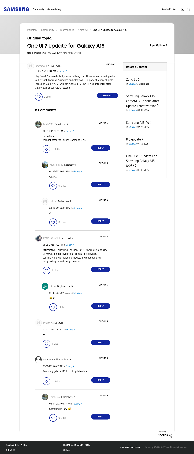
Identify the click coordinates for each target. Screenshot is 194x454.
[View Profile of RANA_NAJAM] (50, 238)
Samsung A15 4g (137, 123)
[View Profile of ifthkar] (53, 201)
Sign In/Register (169, 9)
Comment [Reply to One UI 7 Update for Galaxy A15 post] (107, 95)
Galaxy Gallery (54, 9)
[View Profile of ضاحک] (53, 286)
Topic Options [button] (157, 45)
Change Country (130, 447)
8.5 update (133, 139)
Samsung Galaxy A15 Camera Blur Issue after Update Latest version (142, 101)
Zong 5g (131, 79)
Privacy (10, 450)
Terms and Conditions (76, 445)
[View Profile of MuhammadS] (56, 165)
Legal (66, 450)
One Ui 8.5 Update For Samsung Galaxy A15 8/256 (141, 161)
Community (38, 9)
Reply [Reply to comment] (100, 148)
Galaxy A (63, 71)
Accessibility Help (17, 445)
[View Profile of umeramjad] (41, 66)
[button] (112, 64)
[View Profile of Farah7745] (48, 124)
